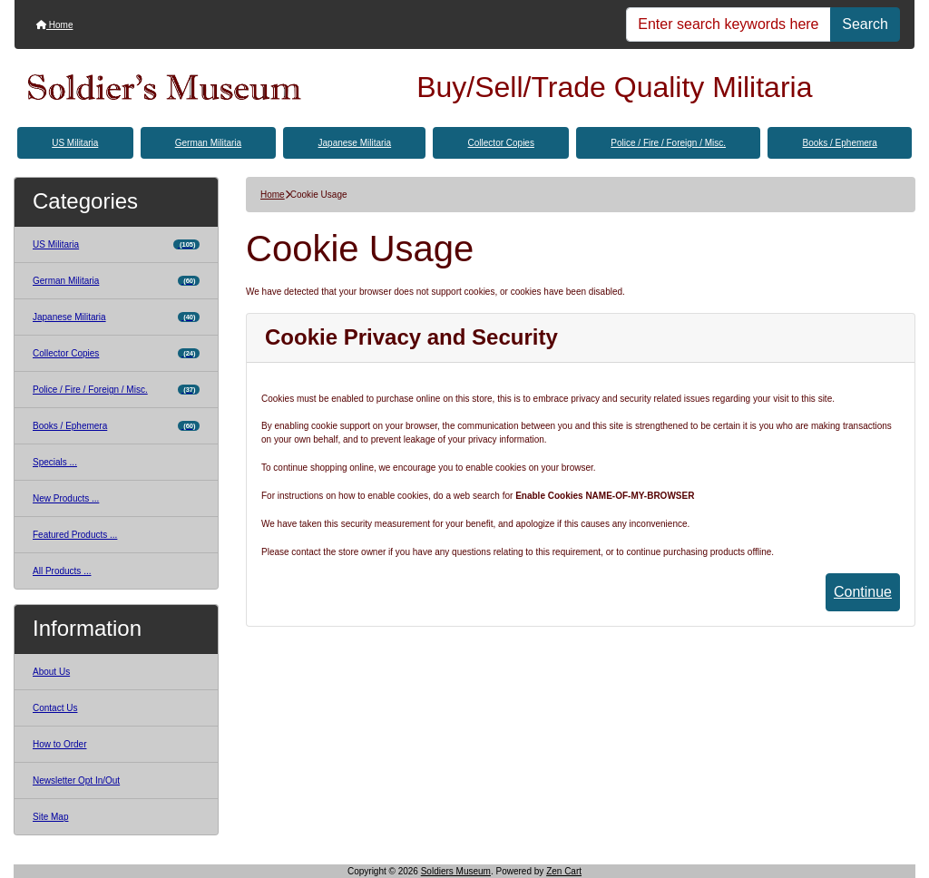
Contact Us (55, 708)
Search (865, 24)
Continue (863, 592)
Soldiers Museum (456, 871)
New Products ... (66, 498)
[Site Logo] (164, 87)
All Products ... (62, 571)
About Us (51, 672)
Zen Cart (564, 871)
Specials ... (55, 462)
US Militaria (75, 143)
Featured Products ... (75, 535)
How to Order (59, 744)
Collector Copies (501, 143)
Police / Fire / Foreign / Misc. (668, 143)
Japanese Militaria (355, 143)
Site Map (50, 817)
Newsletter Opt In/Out (76, 780)
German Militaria (208, 143)
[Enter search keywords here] (728, 24)
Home (54, 25)
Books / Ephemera (839, 143)
